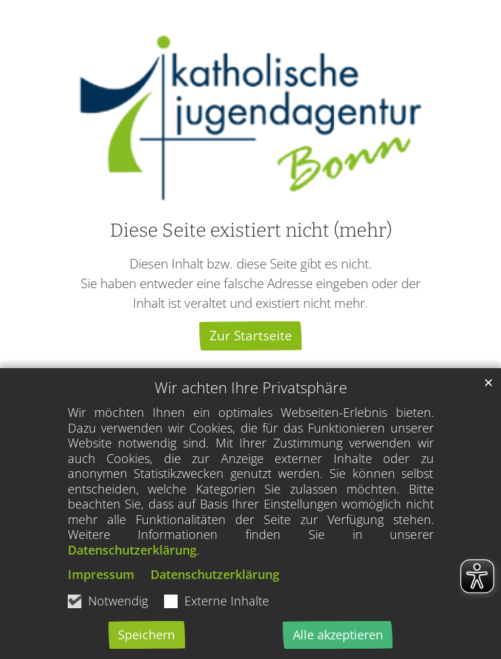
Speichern (146, 634)
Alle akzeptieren (338, 634)
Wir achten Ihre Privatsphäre (251, 387)
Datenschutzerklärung (132, 550)
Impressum (101, 574)
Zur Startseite (250, 335)
